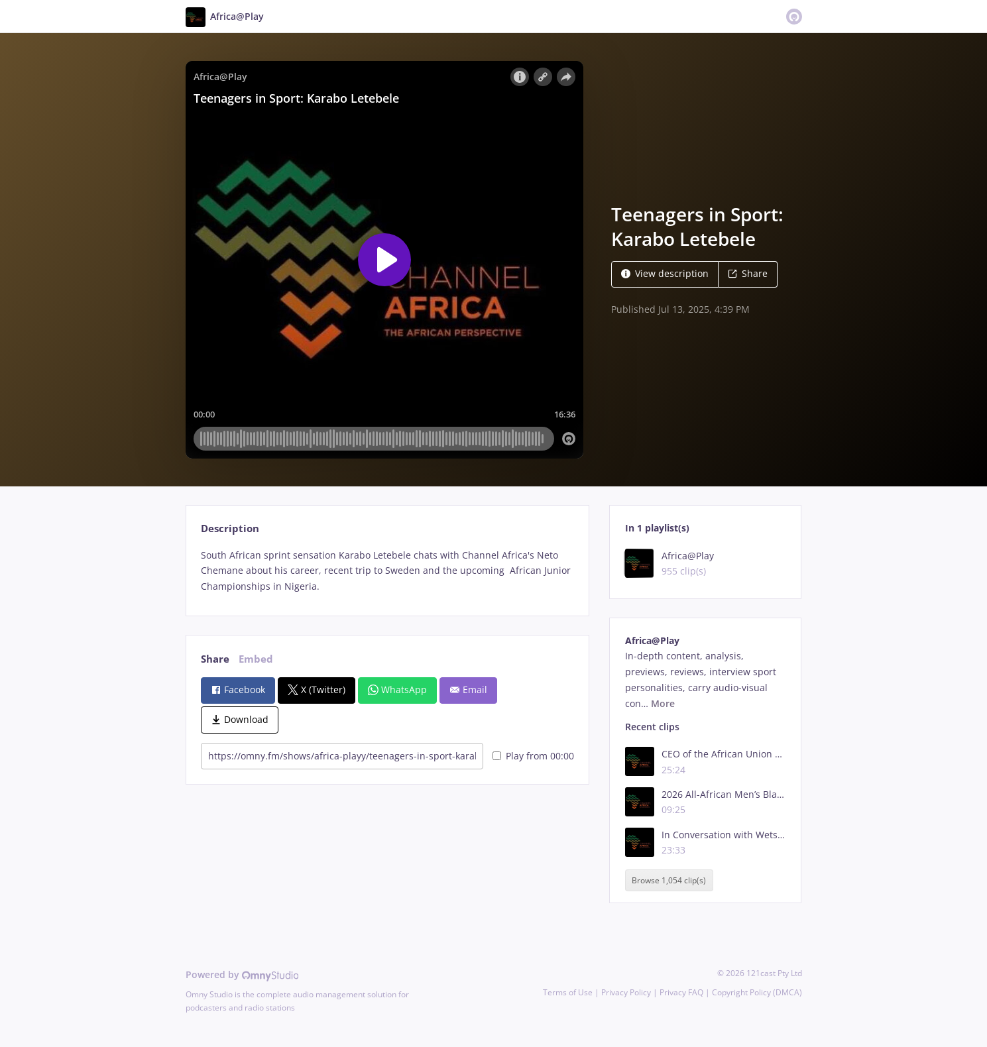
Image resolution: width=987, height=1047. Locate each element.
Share (748, 273)
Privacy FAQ (681, 992)
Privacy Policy (626, 992)
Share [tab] (215, 659)
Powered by (242, 974)
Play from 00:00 (533, 755)
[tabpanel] (387, 570)
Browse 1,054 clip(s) (669, 880)
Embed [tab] (256, 659)
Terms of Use (568, 992)
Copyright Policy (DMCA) (757, 992)
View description (665, 273)
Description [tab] (230, 528)
